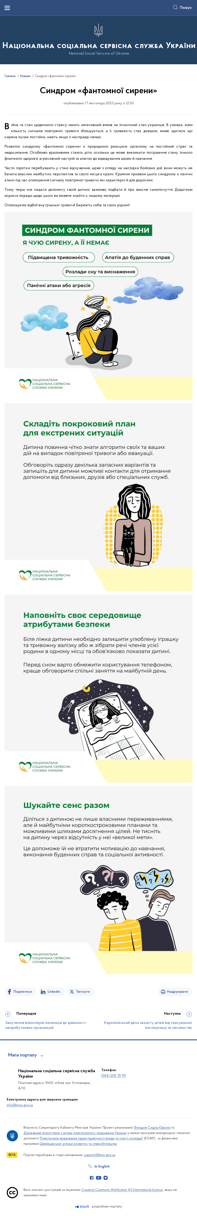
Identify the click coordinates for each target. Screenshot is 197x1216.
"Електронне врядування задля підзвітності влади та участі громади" (91, 1138)
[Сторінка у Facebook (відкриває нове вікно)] (91, 1177)
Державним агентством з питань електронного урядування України (75, 1133)
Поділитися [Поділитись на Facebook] (22, 992)
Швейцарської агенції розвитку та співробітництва (78, 1144)
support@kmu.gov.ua (99, 1155)
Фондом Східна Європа (152, 1127)
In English (102, 1166)
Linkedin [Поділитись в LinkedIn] (54, 992)
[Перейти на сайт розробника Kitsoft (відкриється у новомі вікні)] (82, 1206)
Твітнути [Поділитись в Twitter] (83, 992)
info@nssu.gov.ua (20, 1105)
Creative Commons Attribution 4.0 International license (122, 1190)
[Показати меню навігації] (7, 7)
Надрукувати (177, 992)
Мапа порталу (22, 1055)
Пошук (186, 8)
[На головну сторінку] (98, 40)
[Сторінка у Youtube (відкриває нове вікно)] (98, 1177)
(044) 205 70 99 (113, 1076)
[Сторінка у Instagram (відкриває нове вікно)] (105, 1177)
